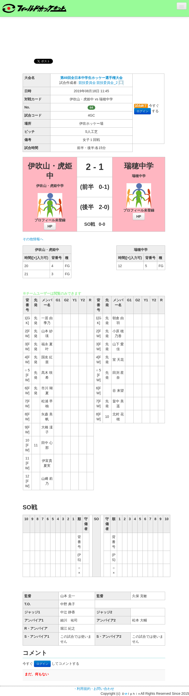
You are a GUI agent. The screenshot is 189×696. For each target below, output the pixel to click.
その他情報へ (33, 239)
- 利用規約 (83, 689)
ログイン (142, 111)
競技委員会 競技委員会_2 (99, 83)
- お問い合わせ (103, 689)
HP (49, 226)
